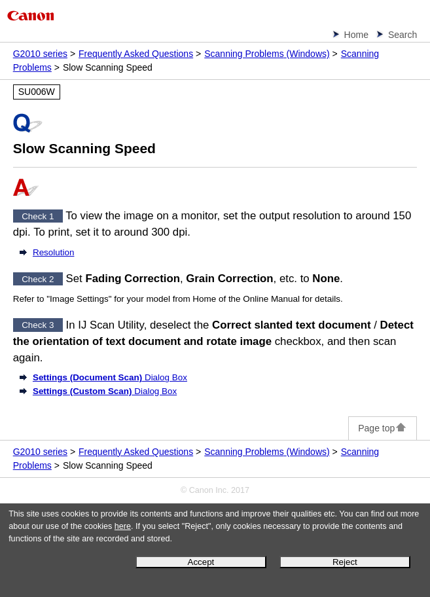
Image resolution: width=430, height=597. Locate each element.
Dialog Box (110, 377)
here (123, 526)
